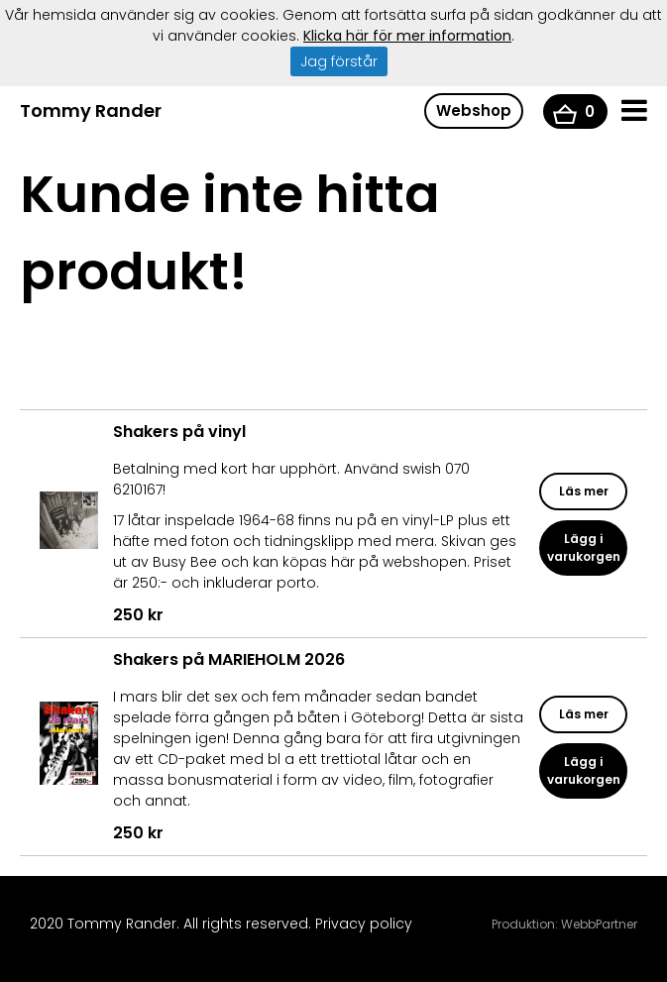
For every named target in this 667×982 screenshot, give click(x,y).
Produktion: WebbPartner (564, 924)
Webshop (473, 110)
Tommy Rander (91, 110)
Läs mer (584, 491)
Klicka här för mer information (407, 36)
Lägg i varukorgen (583, 547)
